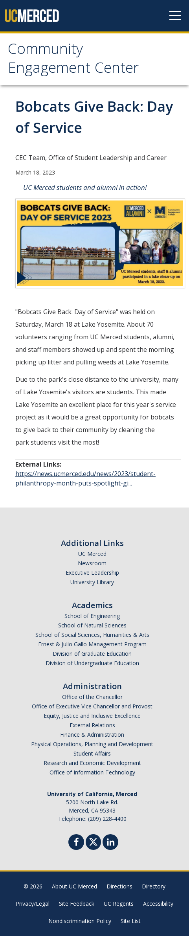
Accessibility (158, 903)
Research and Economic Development (92, 763)
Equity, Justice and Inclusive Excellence (92, 715)
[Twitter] (93, 841)
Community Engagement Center (73, 60)
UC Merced (92, 553)
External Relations (92, 725)
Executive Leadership (92, 572)
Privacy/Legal (33, 903)
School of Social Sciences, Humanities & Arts (92, 634)
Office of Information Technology (92, 772)
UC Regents (119, 903)
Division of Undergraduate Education (92, 663)
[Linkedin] (110, 843)
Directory (153, 886)
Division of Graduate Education (92, 653)
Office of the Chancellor (92, 697)
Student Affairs (92, 753)
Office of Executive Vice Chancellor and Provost (92, 706)
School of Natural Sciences (92, 625)
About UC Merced (74, 886)
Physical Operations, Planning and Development (92, 744)
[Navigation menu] (175, 16)
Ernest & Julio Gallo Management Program (92, 644)
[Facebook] (76, 843)
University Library (92, 582)
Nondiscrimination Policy (79, 921)
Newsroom (92, 563)
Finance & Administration (92, 734)
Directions (119, 886)
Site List (131, 921)
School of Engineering (92, 616)
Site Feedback (76, 903)
